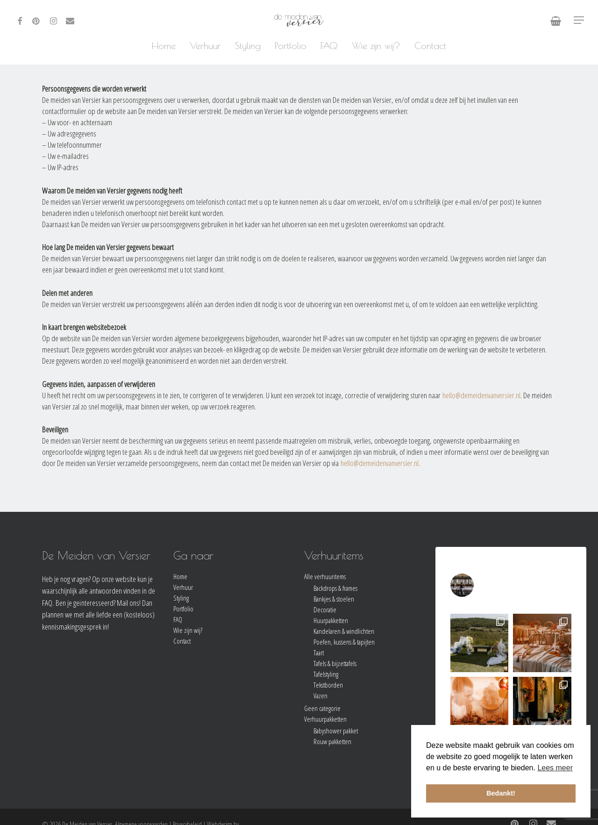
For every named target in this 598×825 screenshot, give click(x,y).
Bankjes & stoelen (333, 599)
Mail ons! (129, 602)
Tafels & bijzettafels (334, 663)
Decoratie (324, 609)
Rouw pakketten (332, 741)
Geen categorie (322, 708)
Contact (182, 641)
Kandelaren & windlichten (343, 631)
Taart (318, 652)
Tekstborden (328, 685)
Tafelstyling (325, 674)
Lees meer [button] (555, 768)
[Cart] (555, 20)
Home (180, 576)
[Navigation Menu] (579, 20)
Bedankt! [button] (500, 793)
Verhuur (183, 587)
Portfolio (183, 608)
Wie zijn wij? (187, 630)
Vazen (320, 695)
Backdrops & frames (335, 588)
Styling (181, 598)
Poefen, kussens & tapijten (344, 642)
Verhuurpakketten (325, 719)
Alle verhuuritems (325, 576)
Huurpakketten (330, 620)
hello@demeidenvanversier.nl (481, 395)
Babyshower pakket (335, 730)
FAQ (177, 619)
